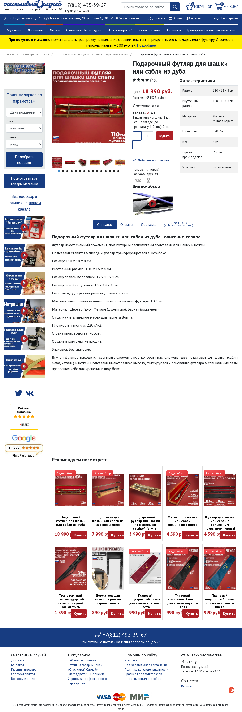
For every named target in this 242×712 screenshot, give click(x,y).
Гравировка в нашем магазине (211, 30)
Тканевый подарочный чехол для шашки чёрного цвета (182, 601)
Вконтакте (188, 686)
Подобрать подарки (24, 159)
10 (97, 171)
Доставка (158, 18)
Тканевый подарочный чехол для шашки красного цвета (145, 601)
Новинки (174, 30)
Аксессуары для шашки (112, 54)
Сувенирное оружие (35, 54)
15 (118, 171)
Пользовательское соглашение (146, 665)
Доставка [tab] (148, 224)
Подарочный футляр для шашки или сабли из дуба (70, 521)
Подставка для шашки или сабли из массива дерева (108, 521)
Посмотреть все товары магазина (24, 181)
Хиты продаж (149, 30)
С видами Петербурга (83, 30)
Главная (9, 54)
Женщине (35, 30)
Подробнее (146, 45)
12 (106, 171)
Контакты (194, 18)
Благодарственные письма (86, 674)
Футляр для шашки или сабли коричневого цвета (182, 521)
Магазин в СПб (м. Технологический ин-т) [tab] (178, 224)
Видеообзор (65, 473)
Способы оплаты (23, 674)
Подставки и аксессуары (73, 54)
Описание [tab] (105, 224)
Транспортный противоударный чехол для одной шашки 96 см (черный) (70, 603)
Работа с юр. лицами (82, 660)
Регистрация (229, 18)
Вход (215, 18)
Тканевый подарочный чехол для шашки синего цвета (220, 601)
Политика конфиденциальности (146, 670)
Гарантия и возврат (24, 670)
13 (110, 171)
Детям (54, 30)
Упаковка (131, 660)
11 (101, 171)
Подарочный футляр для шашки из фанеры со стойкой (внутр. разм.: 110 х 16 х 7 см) (145, 526)
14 (114, 171)
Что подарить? (120, 30)
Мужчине (14, 30)
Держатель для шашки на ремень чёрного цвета (108, 599)
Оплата (178, 18)
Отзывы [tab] (126, 224)
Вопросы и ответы (23, 679)
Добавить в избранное (151, 160)
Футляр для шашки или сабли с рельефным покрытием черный (220, 523)
